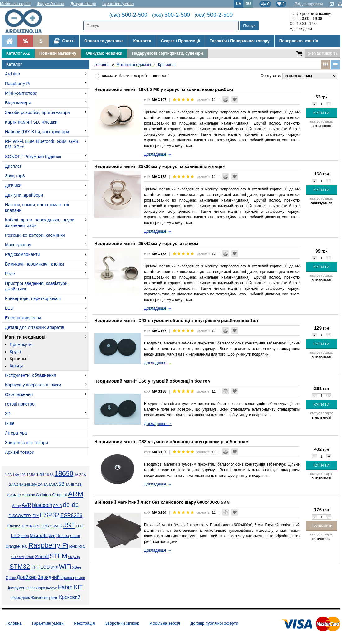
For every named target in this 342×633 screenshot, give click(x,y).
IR (60, 526)
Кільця (16, 365)
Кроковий (69, 597)
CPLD (57, 506)
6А (67, 484)
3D (8, 413)
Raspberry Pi (17, 83)
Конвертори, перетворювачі (33, 298)
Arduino (12, 73)
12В (40, 474)
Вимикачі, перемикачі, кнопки (34, 264)
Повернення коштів (298, 41)
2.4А (12, 484)
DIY (35, 516)
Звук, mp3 (15, 175)
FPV (36, 526)
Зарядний (49, 577)
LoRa (25, 536)
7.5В (78, 484)
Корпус (51, 588)
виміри (80, 578)
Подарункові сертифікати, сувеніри (167, 53)
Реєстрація (84, 623)
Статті (64, 41)
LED (9, 308)
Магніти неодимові (25, 337)
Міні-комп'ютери (21, 93)
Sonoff (42, 556)
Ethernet (14, 526)
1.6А (15, 474)
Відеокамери (18, 102)
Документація (83, 3)
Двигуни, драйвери (24, 195)
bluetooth (42, 505)
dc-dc (71, 504)
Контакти (142, 41)
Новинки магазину (57, 53)
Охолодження (19, 394)
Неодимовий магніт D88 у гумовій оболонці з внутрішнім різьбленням (171, 441)
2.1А (82, 474)
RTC (81, 546)
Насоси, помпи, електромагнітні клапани (37, 207)
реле (53, 597)
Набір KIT (70, 587)
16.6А (49, 474)
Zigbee (11, 578)
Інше (10, 423)
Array (16, 505)
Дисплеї (13, 166)
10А (22, 474)
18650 (64, 473)
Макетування (18, 244)
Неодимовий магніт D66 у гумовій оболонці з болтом (152, 381)
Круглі (16, 351)
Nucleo (62, 535)
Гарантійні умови (118, 3)
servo (29, 557)
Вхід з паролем (308, 4)
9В (19, 495)
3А (45, 484)
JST (69, 525)
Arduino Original (51, 494)
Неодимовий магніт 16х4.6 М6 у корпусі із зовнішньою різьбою (163, 89)
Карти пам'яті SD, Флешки (31, 122)
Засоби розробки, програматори (37, 112)
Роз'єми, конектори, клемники (35, 235)
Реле (10, 273)
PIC (24, 546)
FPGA (27, 526)
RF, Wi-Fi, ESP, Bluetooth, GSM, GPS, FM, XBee (42, 144)
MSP (52, 536)
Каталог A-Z (18, 53)
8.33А (11, 495)
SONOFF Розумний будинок (33, 156)
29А (34, 484)
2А (40, 484)
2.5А (19, 484)
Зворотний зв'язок (122, 623)
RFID (73, 546)
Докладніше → (158, 154)
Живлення (39, 597)
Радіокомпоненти (22, 254)
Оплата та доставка (103, 41)
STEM (58, 556)
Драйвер (26, 577)
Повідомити (322, 525)
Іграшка (67, 578)
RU (248, 4)
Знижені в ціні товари (26, 442)
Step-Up (74, 557)
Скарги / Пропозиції (180, 41)
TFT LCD (40, 567)
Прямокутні (21, 344)
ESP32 (49, 515)
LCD (79, 526)
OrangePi (13, 546)
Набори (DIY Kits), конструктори (37, 131)
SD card (17, 557)
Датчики (13, 185)
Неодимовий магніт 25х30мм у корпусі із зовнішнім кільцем (160, 166)
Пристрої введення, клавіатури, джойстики (37, 286)
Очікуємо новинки (104, 53)
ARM (76, 494)
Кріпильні (19, 358)
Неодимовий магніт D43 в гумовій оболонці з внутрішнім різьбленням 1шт (176, 320)
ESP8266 (71, 515)
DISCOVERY (20, 516)
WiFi (65, 566)
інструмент (17, 588)
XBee (76, 567)
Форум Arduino (50, 3)
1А (76, 474)
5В (61, 484)
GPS (44, 526)
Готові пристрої (20, 404)
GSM (54, 526)
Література (16, 432)
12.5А (30, 474)
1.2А (8, 474)
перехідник (20, 597)
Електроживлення (23, 317)
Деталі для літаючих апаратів (34, 327)
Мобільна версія (15, 3)
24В (27, 484)
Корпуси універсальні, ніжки (33, 384)
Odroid (75, 536)
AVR (26, 505)
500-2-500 (128, 15)
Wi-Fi (54, 567)
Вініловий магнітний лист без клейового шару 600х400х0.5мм (162, 502)
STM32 (20, 566)
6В (72, 484)
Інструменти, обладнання (30, 375)
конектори (36, 588)
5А (55, 484)
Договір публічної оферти (214, 623)
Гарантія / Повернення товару (239, 41)
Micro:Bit (39, 535)
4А (51, 484)
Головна (13, 623)
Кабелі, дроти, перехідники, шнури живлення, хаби (39, 222)
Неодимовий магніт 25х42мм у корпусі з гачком (146, 243)
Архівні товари (19, 452)
